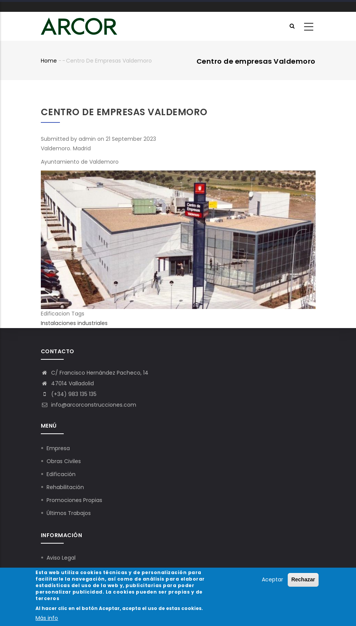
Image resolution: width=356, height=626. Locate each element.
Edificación (61, 474)
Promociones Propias (74, 500)
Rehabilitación (65, 487)
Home (49, 60)
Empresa (58, 448)
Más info (46, 619)
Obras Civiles (64, 461)
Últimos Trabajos (69, 513)
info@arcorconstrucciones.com (88, 405)
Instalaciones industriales (74, 323)
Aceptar (272, 580)
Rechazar (303, 581)
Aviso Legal (61, 558)
